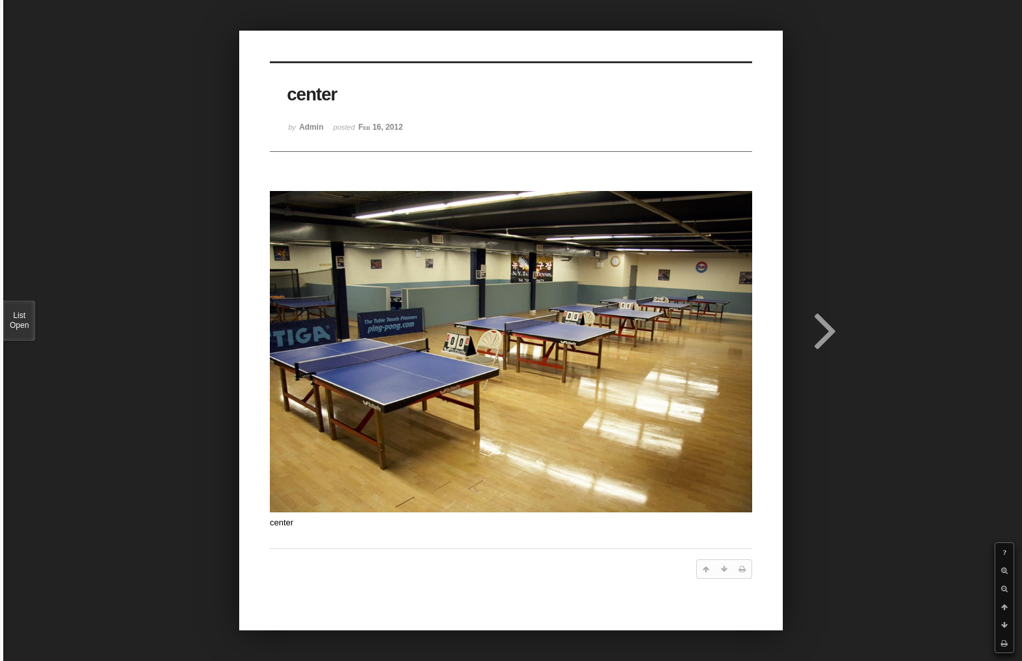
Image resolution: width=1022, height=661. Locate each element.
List (19, 320)
